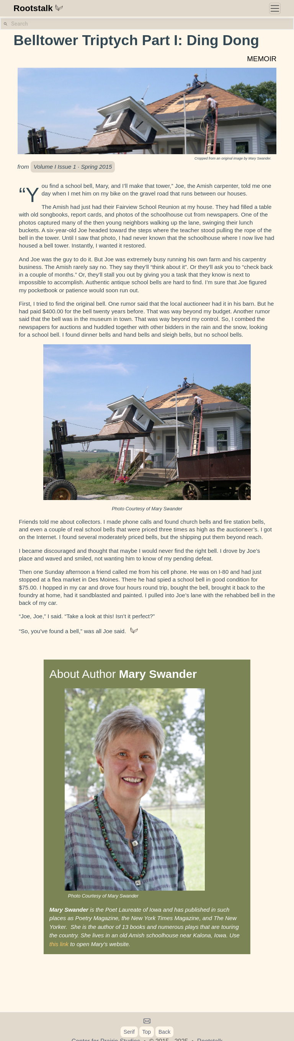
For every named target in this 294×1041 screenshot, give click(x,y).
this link (59, 944)
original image (232, 158)
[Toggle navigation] (275, 8)
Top (146, 1032)
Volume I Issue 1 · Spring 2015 (73, 166)
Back (164, 1032)
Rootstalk (38, 8)
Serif (129, 1032)
